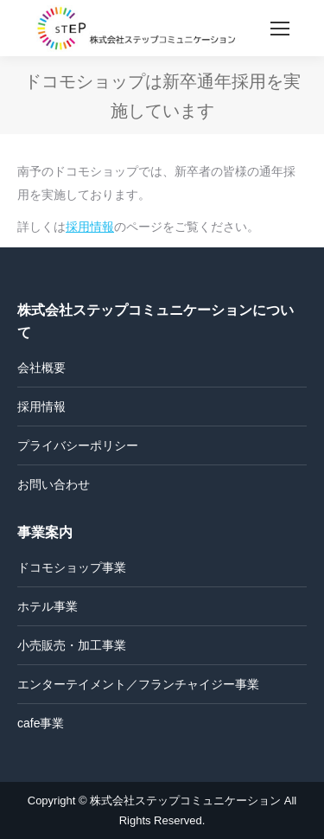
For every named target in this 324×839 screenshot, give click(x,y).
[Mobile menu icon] (280, 28)
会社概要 (41, 368)
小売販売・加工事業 (71, 645)
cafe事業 (40, 723)
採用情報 (90, 227)
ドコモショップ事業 (71, 567)
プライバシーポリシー (77, 445)
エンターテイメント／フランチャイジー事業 (138, 684)
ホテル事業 (47, 606)
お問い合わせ (53, 484)
